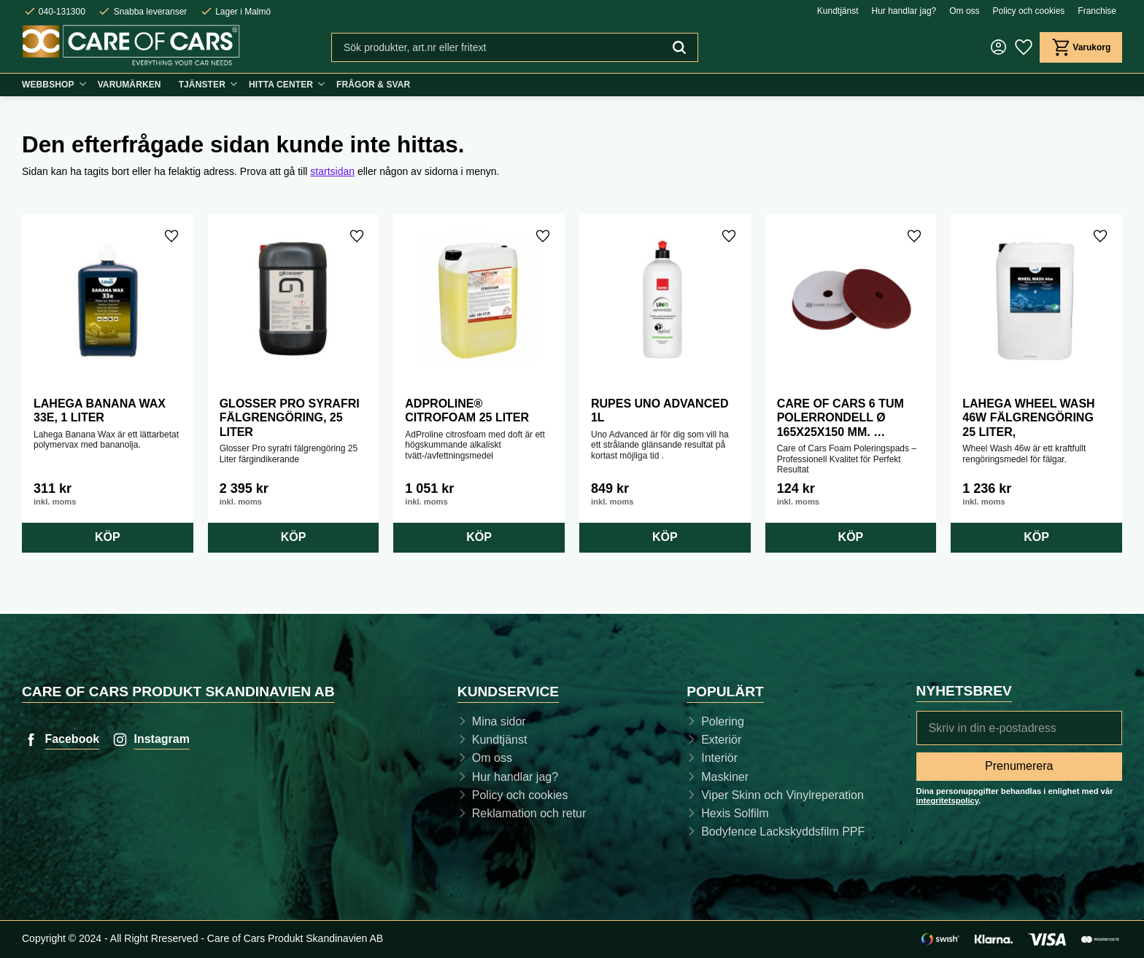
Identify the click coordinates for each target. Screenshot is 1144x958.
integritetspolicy (947, 800)
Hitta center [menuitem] (281, 84)
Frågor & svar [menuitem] (373, 84)
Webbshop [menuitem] (48, 84)
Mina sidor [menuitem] (499, 721)
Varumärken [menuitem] (129, 84)
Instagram (161, 739)
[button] (1023, 47)
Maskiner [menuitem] (725, 777)
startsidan (332, 171)
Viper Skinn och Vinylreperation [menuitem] (782, 795)
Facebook (72, 739)
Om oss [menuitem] (964, 11)
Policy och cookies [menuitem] (1029, 11)
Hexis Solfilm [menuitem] (734, 813)
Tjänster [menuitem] (202, 84)
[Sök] (678, 47)
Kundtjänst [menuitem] (838, 11)
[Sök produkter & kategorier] (495, 47)
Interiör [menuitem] (719, 758)
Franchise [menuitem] (1097, 11)
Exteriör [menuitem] (721, 739)
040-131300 (62, 11)
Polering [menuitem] (722, 721)
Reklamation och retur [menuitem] (529, 813)
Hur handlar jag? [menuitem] (904, 11)
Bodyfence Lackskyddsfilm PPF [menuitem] (783, 831)
